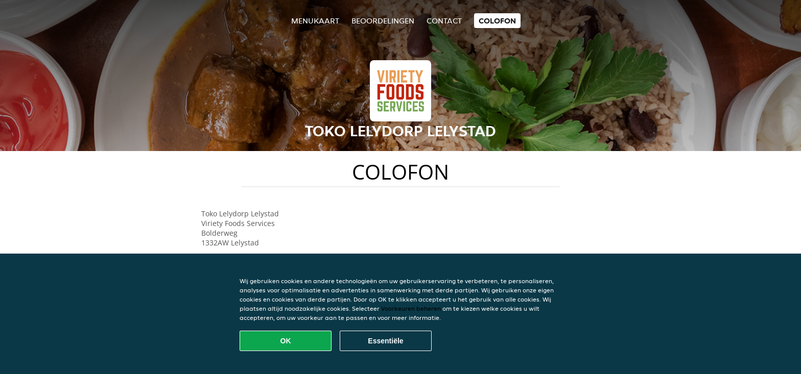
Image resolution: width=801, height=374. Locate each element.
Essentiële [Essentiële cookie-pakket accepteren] (385, 341)
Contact (444, 20)
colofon (497, 20)
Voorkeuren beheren (411, 308)
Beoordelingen (382, 20)
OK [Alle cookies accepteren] (285, 341)
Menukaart (315, 20)
